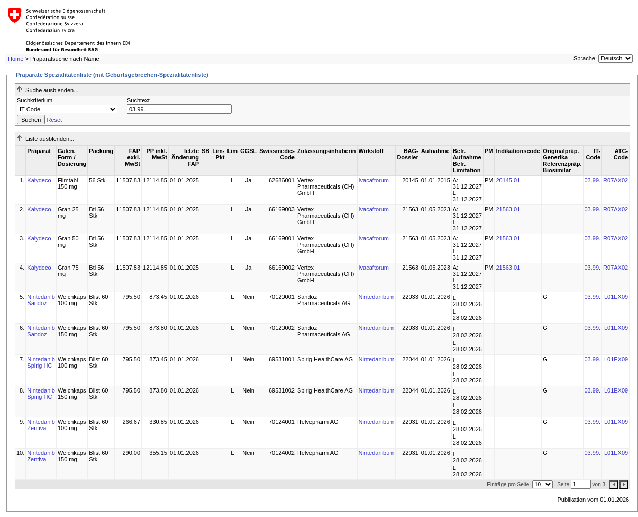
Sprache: (585, 58)
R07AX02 (615, 180)
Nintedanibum (377, 296)
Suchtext (138, 100)
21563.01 (508, 209)
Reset (54, 120)
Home (15, 59)
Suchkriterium (34, 100)
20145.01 (508, 180)
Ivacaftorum (374, 180)
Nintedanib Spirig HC (41, 362)
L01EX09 (616, 296)
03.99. (593, 180)
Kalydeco (39, 180)
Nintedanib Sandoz (41, 299)
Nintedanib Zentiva (41, 424)
